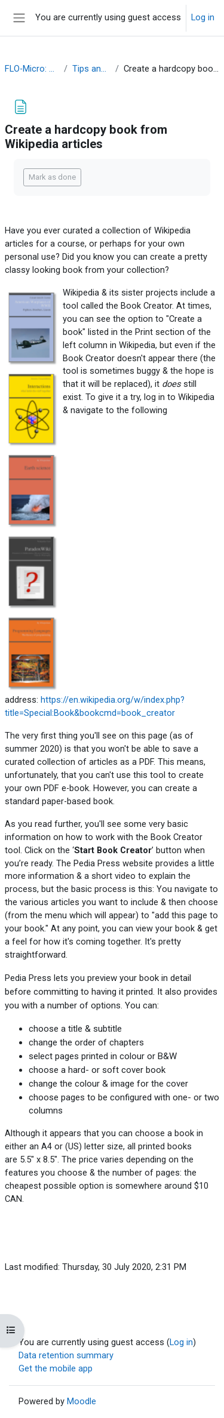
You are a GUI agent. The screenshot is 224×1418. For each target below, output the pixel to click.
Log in (202, 17)
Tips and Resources (91, 68)
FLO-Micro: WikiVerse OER (32, 68)
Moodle (81, 1401)
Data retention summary (66, 1355)
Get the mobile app (56, 1368)
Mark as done (52, 177)
